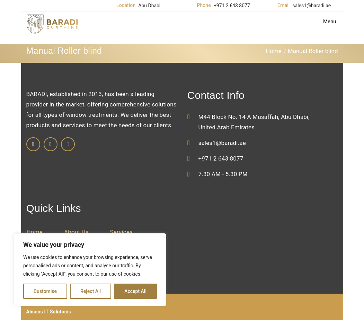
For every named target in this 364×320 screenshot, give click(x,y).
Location (125, 5)
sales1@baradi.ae (311, 5)
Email (283, 5)
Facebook (33, 144)
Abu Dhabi (149, 5)
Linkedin (50, 144)
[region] (90, 269)
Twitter (68, 144)
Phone (204, 5)
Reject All (90, 291)
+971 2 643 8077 (232, 5)
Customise (45, 291)
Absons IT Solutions (48, 311)
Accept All (135, 291)
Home (274, 50)
